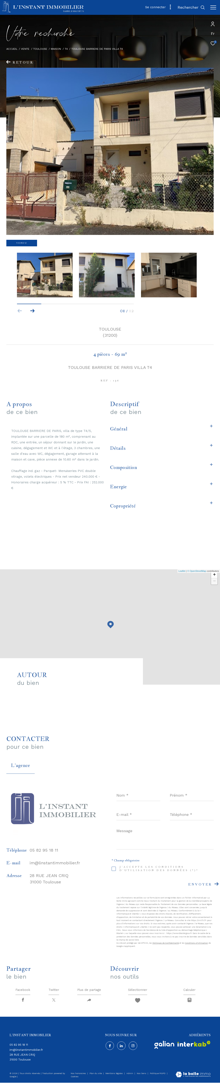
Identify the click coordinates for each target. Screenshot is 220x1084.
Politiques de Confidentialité (165, 943)
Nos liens (142, 1074)
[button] (32, 311)
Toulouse (40, 48)
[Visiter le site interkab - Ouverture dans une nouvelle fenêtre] (193, 1045)
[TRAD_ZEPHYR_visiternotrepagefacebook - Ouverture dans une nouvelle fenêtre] (109, 1046)
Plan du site (96, 1074)
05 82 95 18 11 (44, 850)
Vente (25, 48)
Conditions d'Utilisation (196, 943)
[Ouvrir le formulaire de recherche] (191, 7)
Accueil (11, 48)
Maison (56, 48)
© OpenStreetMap (196, 571)
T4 (66, 48)
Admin (130, 1074)
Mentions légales (114, 1074)
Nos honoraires (79, 1074)
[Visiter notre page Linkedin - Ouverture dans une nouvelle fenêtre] (121, 1046)
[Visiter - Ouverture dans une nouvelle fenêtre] (164, 1046)
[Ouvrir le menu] (213, 7)
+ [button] (214, 575)
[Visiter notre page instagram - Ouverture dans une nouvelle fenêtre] (132, 1046)
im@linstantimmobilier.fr (55, 862)
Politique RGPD (158, 1074)
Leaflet (181, 571)
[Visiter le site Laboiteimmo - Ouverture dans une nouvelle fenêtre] (193, 1076)
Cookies (75, 1078)
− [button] (214, 581)
